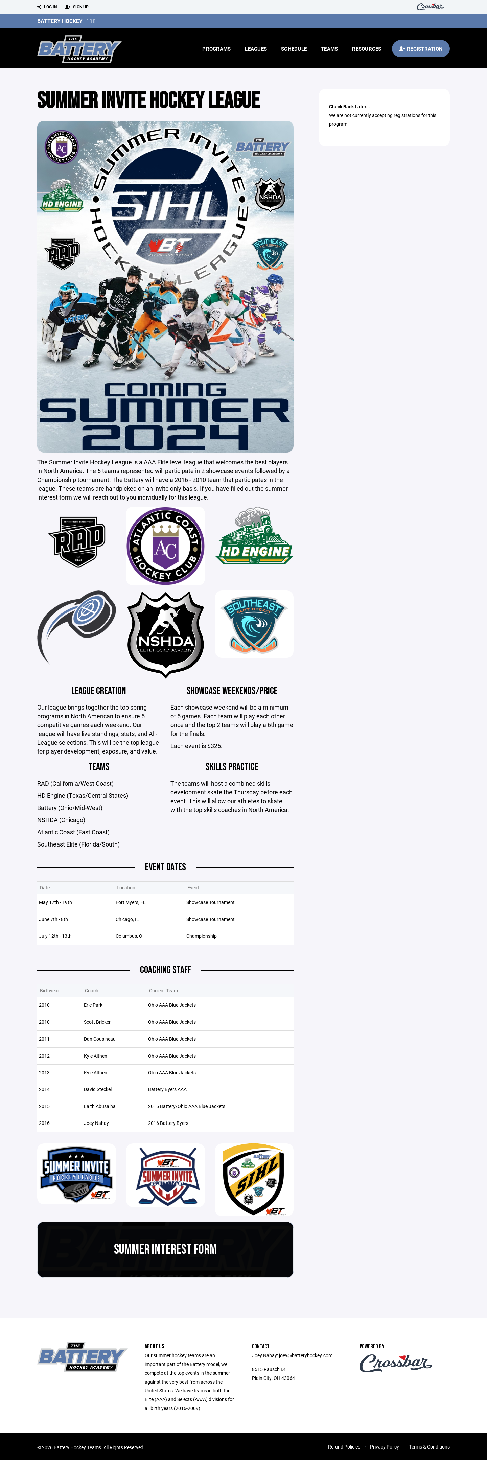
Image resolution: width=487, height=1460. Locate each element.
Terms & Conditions (429, 1450)
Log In (47, 7)
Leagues (256, 48)
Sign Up (77, 7)
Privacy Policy (384, 1450)
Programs (216, 48)
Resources (366, 48)
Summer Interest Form (165, 1253)
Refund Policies (344, 1450)
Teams (329, 48)
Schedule (294, 48)
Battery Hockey (60, 20)
